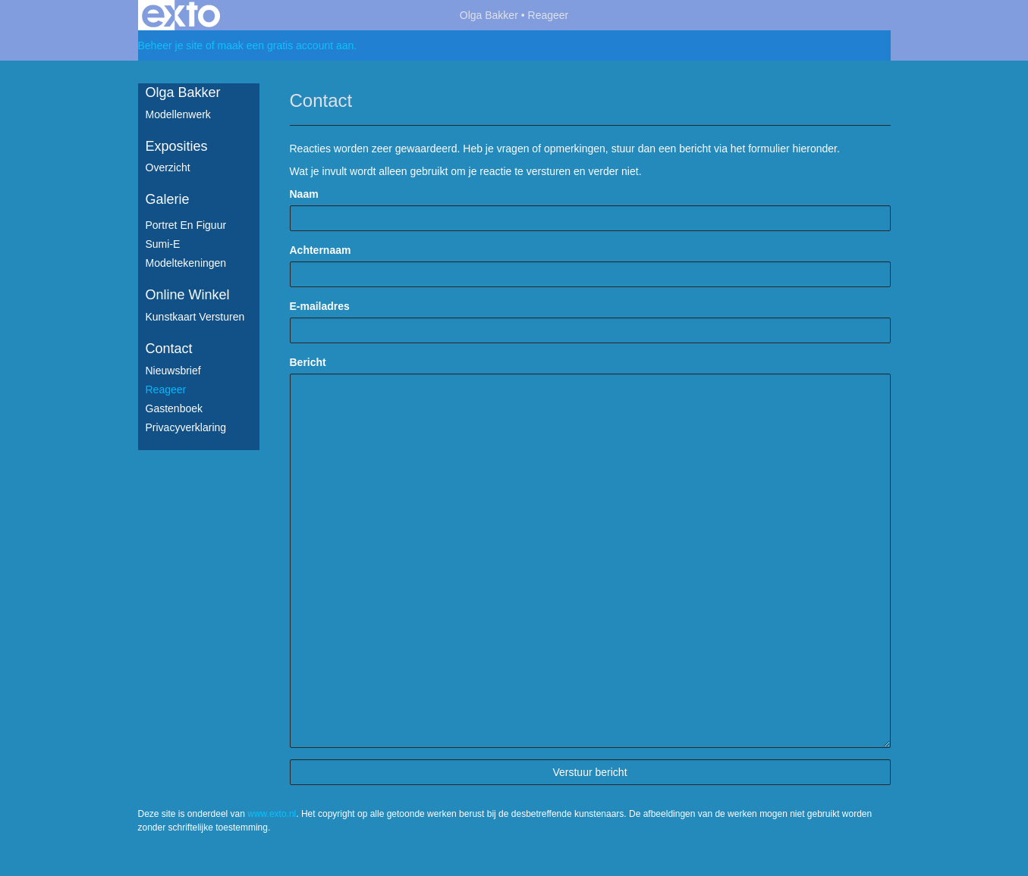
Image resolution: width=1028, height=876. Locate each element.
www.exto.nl (271, 814)
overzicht (168, 167)
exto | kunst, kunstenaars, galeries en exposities (181, 15)
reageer (166, 389)
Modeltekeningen (186, 263)
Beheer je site (170, 45)
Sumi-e (163, 244)
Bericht (308, 362)
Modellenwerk (178, 114)
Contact (169, 348)
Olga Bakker (489, 15)
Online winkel (188, 294)
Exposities (177, 146)
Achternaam (320, 250)
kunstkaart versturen (195, 317)
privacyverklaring (186, 427)
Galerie (168, 199)
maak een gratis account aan (286, 45)
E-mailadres (320, 306)
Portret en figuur (186, 225)
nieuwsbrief (173, 370)
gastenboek (174, 408)
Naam (304, 194)
